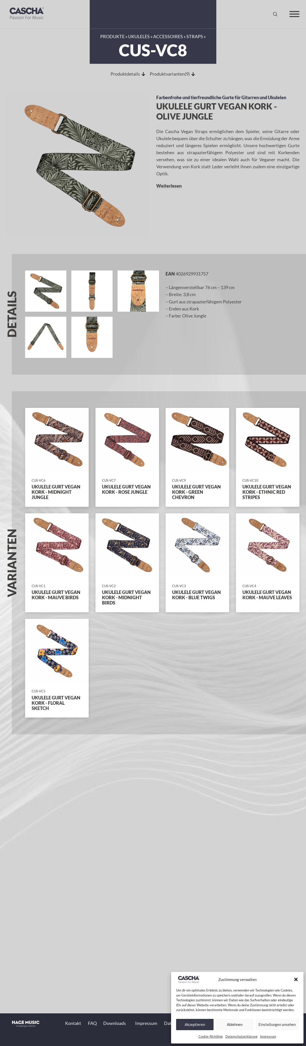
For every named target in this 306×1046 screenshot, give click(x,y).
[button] (295, 979)
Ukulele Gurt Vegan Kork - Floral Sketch (56, 703)
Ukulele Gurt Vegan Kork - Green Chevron (196, 492)
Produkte (112, 36)
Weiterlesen (169, 186)
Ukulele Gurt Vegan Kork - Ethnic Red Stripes (266, 492)
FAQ (92, 1023)
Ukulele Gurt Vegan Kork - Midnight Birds (126, 597)
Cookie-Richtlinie (210, 1036)
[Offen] (294, 14)
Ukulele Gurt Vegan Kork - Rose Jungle (126, 489)
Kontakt (73, 1023)
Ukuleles (139, 36)
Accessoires (168, 36)
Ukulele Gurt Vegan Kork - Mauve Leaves (267, 595)
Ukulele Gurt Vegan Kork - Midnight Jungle (56, 492)
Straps (194, 36)
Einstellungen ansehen (277, 1024)
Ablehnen (234, 1024)
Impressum (268, 1036)
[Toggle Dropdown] (128, 1023)
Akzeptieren (195, 1024)
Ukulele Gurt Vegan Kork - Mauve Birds (56, 595)
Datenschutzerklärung (241, 1036)
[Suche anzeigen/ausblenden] (275, 14)
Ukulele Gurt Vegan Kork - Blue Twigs (196, 595)
